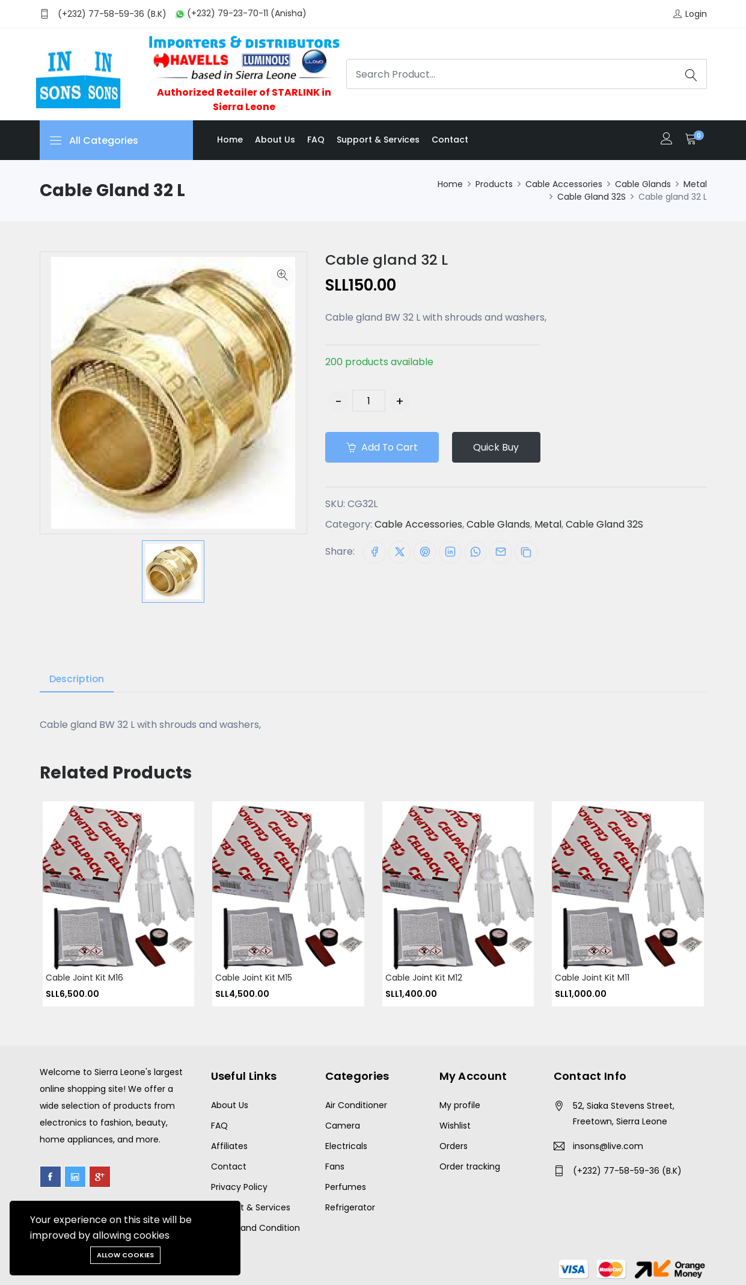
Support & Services (378, 140)
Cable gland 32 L (387, 260)
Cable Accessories (563, 184)
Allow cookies (125, 1255)
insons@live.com (608, 1146)
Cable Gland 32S (591, 197)
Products (494, 184)
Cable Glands (643, 184)
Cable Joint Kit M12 (423, 978)
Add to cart (383, 447)
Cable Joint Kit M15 (253, 978)
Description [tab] (77, 679)
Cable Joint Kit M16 (84, 978)
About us (275, 140)
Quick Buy (498, 447)
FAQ (316, 140)
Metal (695, 184)
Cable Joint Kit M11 (592, 978)
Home (230, 140)
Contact (450, 140)
